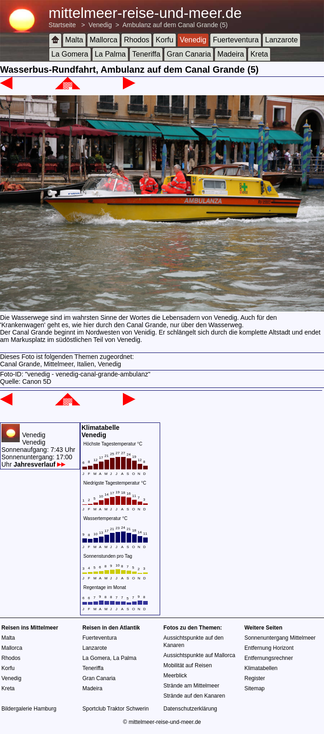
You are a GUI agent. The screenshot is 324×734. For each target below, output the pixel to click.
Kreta (259, 54)
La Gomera (70, 54)
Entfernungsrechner (268, 658)
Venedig (100, 25)
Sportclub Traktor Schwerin (115, 708)
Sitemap (254, 688)
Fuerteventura (236, 40)
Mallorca (103, 40)
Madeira (230, 54)
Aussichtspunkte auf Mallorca (199, 655)
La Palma (110, 54)
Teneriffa (146, 54)
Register (254, 678)
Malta (74, 40)
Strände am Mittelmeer (191, 685)
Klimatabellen (261, 668)
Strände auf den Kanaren (194, 696)
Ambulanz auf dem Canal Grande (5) (175, 25)
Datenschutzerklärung (190, 708)
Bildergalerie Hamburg (28, 708)
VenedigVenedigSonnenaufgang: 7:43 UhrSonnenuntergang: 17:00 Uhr (38, 449)
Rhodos (136, 40)
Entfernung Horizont (269, 648)
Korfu (164, 40)
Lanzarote (281, 40)
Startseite (62, 25)
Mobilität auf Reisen (187, 665)
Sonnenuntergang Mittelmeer (280, 638)
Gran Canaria (189, 54)
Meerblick (175, 675)
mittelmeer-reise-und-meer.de (145, 13)
